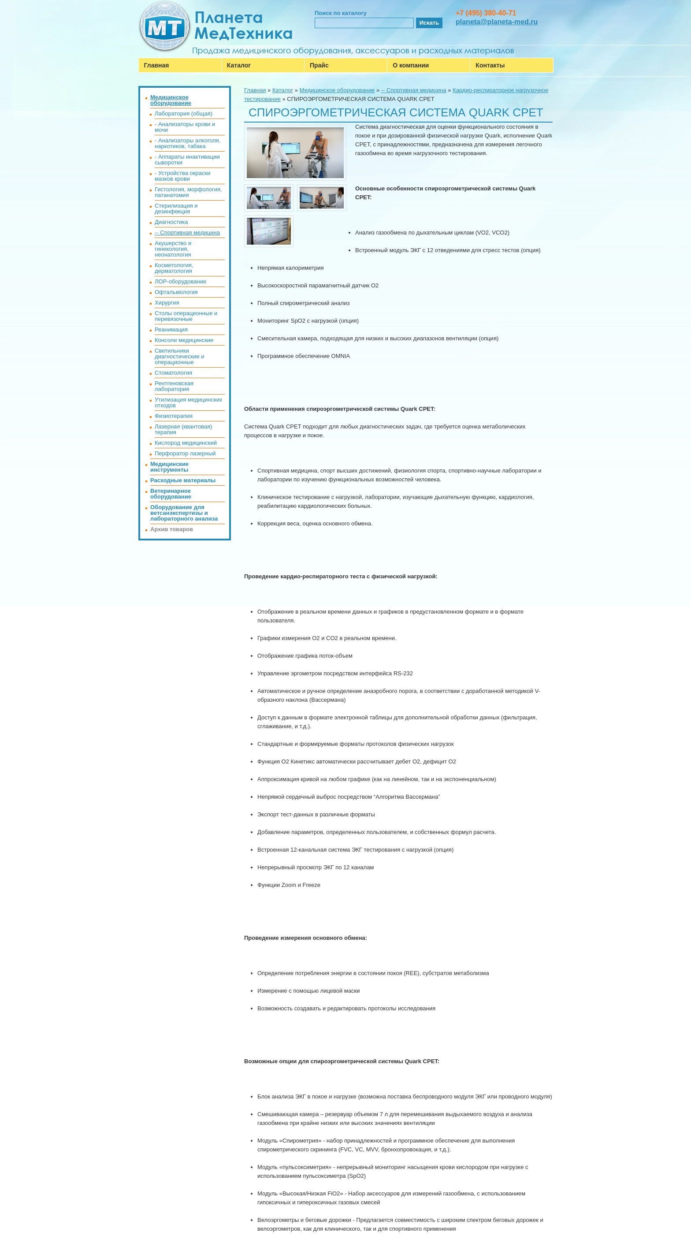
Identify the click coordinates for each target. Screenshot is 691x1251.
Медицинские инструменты (169, 467)
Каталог (239, 65)
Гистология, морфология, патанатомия (188, 192)
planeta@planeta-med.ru (497, 22)
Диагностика (171, 222)
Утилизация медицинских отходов (188, 402)
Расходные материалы (182, 480)
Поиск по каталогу (341, 13)
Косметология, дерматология (174, 268)
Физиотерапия (174, 416)
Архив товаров (171, 529)
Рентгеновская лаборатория (174, 386)
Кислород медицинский (186, 442)
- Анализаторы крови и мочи (185, 127)
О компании (411, 65)
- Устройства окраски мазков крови (182, 176)
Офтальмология (176, 292)
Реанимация (171, 329)
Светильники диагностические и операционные (179, 356)
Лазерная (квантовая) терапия (183, 429)
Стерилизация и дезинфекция (176, 208)
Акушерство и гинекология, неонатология (173, 249)
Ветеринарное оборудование (170, 494)
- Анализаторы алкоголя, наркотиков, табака (188, 143)
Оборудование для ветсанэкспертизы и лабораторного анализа (184, 513)
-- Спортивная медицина (413, 90)
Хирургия (167, 302)
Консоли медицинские (184, 340)
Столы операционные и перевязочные (186, 316)
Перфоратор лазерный (185, 453)
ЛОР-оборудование (180, 281)
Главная (156, 65)
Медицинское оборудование (337, 90)
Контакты (490, 65)
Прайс (319, 65)
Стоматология (173, 372)
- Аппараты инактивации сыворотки (187, 159)
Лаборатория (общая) (183, 113)
